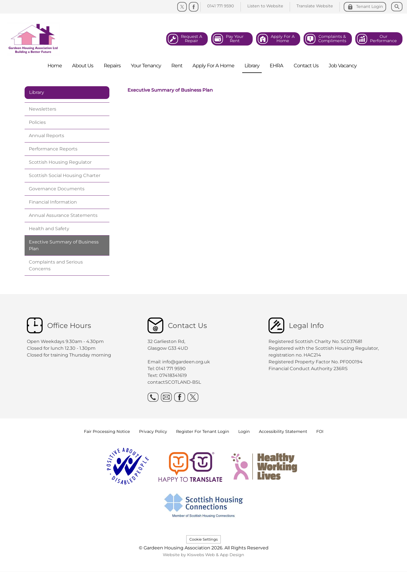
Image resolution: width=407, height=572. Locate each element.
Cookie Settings (203, 539)
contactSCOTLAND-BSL (174, 382)
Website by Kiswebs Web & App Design (203, 554)
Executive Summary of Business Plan (170, 90)
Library (36, 92)
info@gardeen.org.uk (186, 361)
